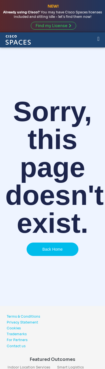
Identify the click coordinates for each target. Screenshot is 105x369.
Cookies (14, 328)
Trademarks (17, 334)
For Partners (17, 340)
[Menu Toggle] (98, 38)
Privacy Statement (22, 322)
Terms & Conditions (23, 316)
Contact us (16, 346)
